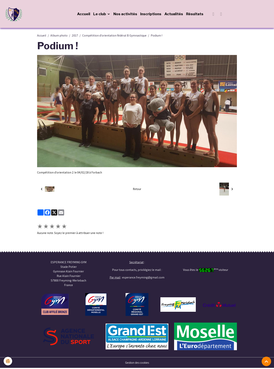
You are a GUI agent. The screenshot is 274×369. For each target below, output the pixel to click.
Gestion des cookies (137, 364)
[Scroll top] (266, 361)
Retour (136, 190)
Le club (100, 14)
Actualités (174, 14)
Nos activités (126, 14)
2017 (75, 36)
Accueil (84, 14)
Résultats (195, 14)
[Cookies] (8, 361)
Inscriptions (151, 14)
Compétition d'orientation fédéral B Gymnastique (114, 36)
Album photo (59, 36)
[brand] (15, 14)
